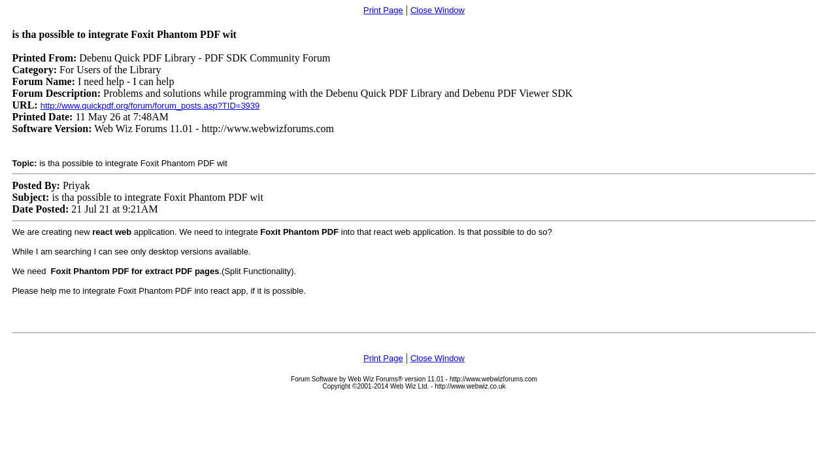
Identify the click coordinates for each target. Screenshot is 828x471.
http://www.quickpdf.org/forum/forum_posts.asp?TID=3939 (150, 106)
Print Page (383, 10)
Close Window (437, 10)
